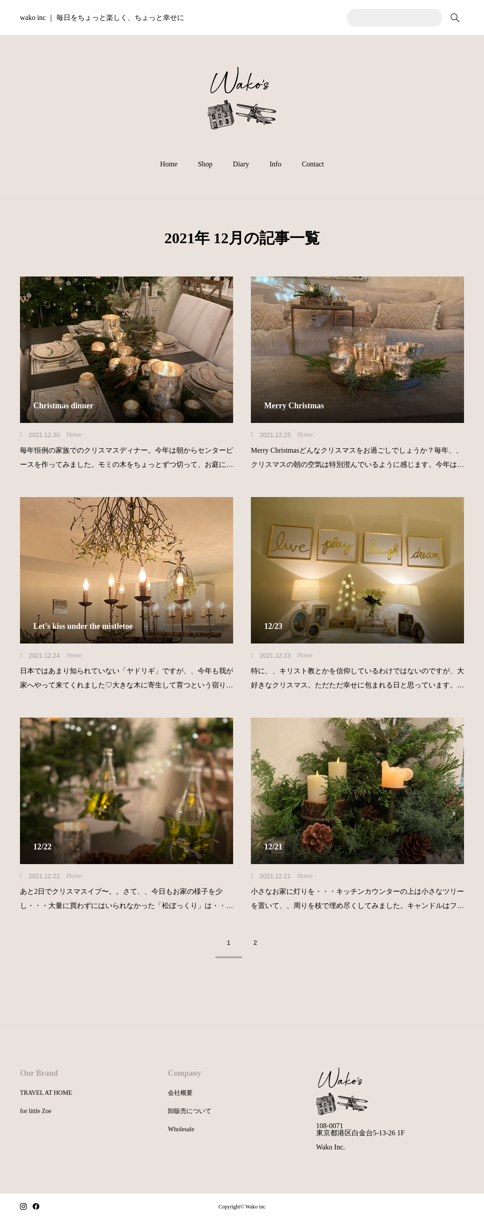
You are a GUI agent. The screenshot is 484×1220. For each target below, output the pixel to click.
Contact (313, 164)
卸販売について (189, 1111)
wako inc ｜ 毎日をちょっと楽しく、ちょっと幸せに (102, 17)
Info (276, 164)
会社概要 (180, 1093)
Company (184, 1073)
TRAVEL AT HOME (46, 1093)
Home (169, 164)
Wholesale (181, 1129)
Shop (205, 164)
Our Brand (39, 1073)
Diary (241, 164)
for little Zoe (36, 1111)
